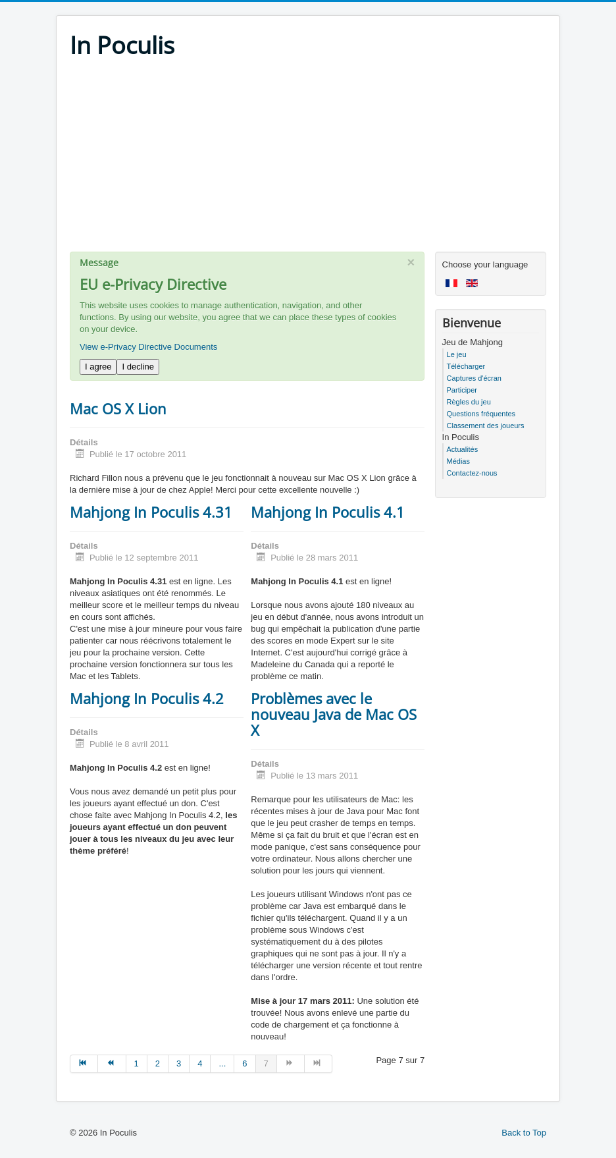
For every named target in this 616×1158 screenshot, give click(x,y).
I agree (98, 367)
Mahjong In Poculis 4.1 (328, 512)
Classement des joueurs (486, 425)
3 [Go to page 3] (178, 1063)
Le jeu (457, 354)
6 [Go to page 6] (244, 1063)
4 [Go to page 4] (199, 1063)
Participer (462, 390)
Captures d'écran (474, 378)
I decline (137, 367)
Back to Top (523, 1133)
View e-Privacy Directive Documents (148, 347)
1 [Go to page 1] (136, 1063)
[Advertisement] (308, 159)
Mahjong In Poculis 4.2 (147, 698)
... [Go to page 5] (222, 1063)
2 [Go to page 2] (157, 1063)
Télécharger (466, 366)
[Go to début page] (84, 1064)
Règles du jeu (469, 402)
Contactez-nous (472, 473)
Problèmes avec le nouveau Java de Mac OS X (334, 714)
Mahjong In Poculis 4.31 (151, 512)
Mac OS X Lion (118, 408)
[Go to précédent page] (112, 1064)
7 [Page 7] (266, 1063)
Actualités (462, 449)
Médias (458, 461)
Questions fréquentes (481, 414)
